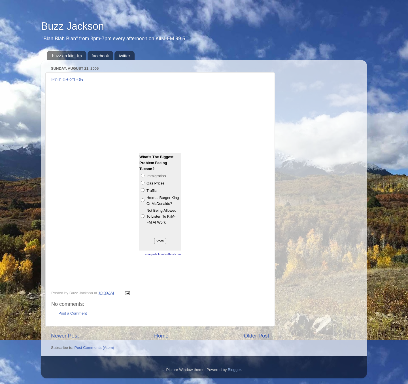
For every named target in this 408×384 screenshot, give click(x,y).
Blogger (234, 370)
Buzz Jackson (72, 26)
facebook (100, 55)
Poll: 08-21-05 (67, 79)
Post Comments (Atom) (94, 347)
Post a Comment (72, 313)
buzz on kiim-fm (67, 55)
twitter (124, 55)
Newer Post (65, 336)
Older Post (256, 336)
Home (161, 336)
